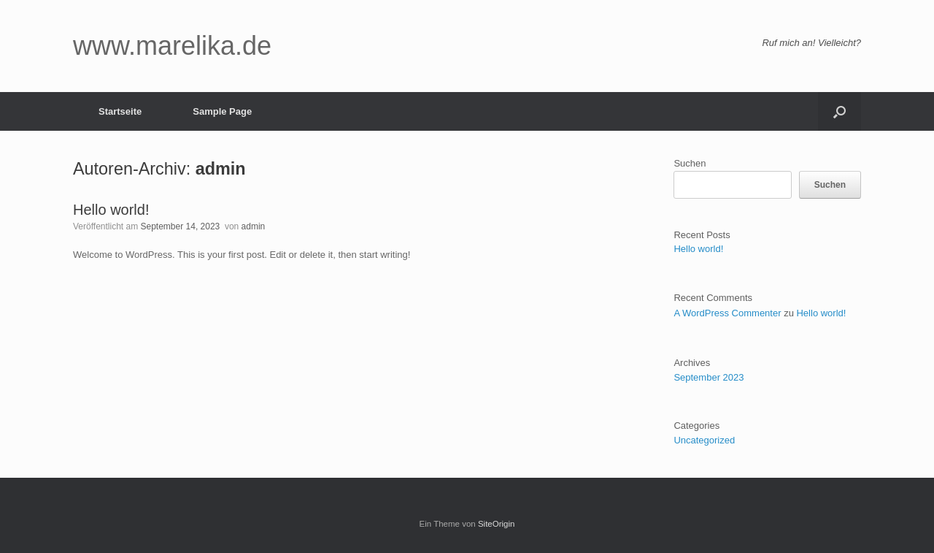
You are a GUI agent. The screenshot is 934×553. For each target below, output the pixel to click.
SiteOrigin (496, 523)
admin (221, 168)
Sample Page (222, 111)
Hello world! (111, 210)
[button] (839, 111)
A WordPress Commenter (727, 313)
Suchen (690, 163)
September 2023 (709, 377)
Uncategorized (704, 440)
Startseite (120, 111)
